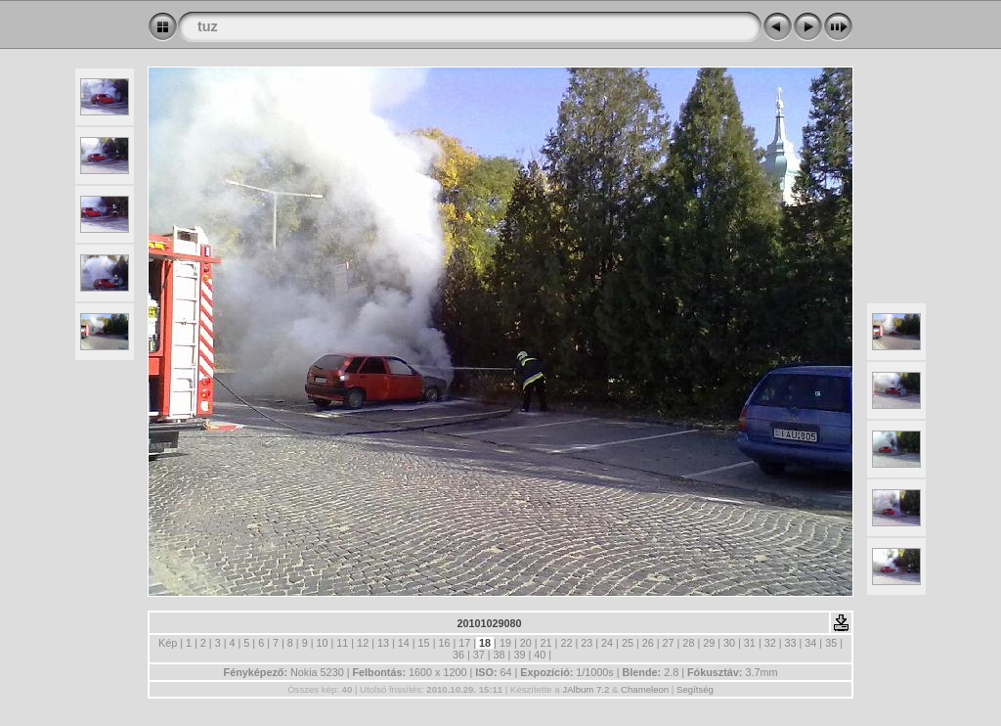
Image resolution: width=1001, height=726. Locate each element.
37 (479, 654)
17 (464, 643)
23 (586, 643)
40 (539, 654)
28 (688, 643)
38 (499, 654)
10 (321, 643)
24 (607, 643)
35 (831, 643)
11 (342, 643)
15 (424, 643)
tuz (207, 26)
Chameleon (645, 689)
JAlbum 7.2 (585, 689)
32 (770, 643)
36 (458, 654)
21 (546, 643)
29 (709, 643)
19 (505, 643)
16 (444, 643)
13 (383, 643)
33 (791, 643)
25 (627, 643)
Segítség (695, 689)
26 (648, 643)
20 (526, 643)
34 (810, 643)
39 (519, 654)
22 (566, 643)
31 (750, 643)
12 (362, 643)
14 (404, 643)
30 (729, 643)
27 (668, 643)
